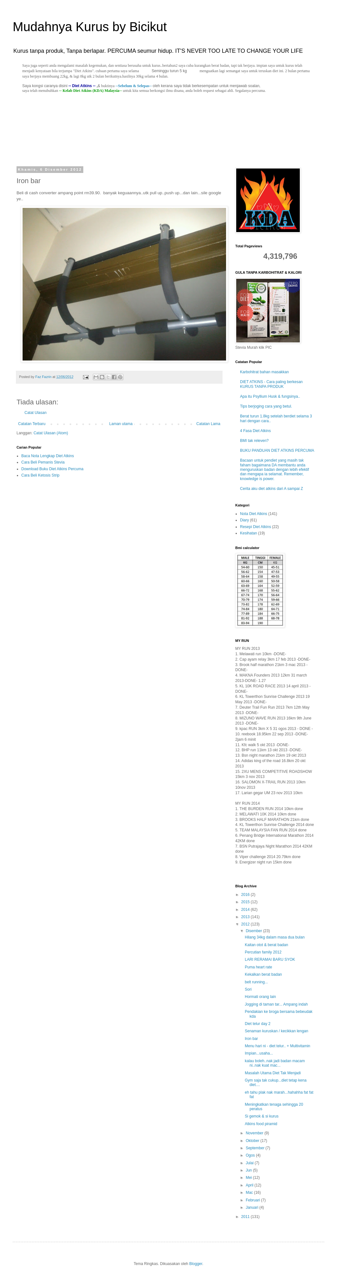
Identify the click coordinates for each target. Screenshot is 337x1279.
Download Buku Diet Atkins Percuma (52, 469)
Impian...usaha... (259, 1053)
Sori (248, 989)
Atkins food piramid (261, 1124)
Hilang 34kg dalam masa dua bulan (275, 937)
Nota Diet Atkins (253, 514)
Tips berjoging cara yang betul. (266, 406)
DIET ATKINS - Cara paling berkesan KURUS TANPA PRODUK (271, 384)
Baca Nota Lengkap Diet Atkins (47, 456)
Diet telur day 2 (258, 1023)
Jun (249, 1170)
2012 (246, 924)
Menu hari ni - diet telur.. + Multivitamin (277, 1046)
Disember (254, 931)
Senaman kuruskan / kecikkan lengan (276, 1031)
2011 (246, 1216)
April (250, 1185)
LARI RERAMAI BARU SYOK (270, 959)
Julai (250, 1163)
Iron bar (251, 1038)
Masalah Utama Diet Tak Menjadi (273, 1073)
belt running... (256, 982)
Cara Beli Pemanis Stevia (43, 462)
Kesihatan (248, 533)
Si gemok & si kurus (262, 1116)
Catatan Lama (208, 424)
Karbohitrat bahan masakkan (264, 372)
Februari (253, 1200)
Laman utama (121, 424)
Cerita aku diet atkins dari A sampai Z (271, 488)
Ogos (251, 1155)
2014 (246, 909)
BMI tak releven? (254, 440)
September (255, 1148)
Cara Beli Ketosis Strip (40, 475)
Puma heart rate (258, 967)
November (255, 1133)
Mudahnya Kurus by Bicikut (90, 27)
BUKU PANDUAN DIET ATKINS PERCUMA (277, 450)
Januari (252, 1207)
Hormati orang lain (260, 996)
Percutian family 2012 (263, 952)
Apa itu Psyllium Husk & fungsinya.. (270, 396)
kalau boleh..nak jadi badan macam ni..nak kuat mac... (275, 1063)
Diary (244, 520)
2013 (246, 917)
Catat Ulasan (35, 412)
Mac (250, 1192)
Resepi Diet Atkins (255, 527)
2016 (246, 894)
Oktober (253, 1140)
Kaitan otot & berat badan (266, 945)
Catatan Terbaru (31, 424)
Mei (249, 1177)
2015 (246, 902)
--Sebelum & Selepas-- (133, 86)
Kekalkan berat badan (263, 974)
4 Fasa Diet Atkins (255, 431)
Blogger (195, 1264)
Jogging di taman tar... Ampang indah (276, 1004)
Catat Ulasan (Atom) (50, 433)
